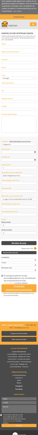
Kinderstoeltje (6, 229)
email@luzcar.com (22, 327)
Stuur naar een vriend (19, 339)
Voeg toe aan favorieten (19, 333)
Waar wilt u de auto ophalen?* (11, 172)
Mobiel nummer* (7, 98)
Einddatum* (5, 156)
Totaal (3, 262)
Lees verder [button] (17, 11)
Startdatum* (5, 149)
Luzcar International (19, 351)
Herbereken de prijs (19, 252)
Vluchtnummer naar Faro (10, 180)
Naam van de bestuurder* (10, 51)
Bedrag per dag (6, 267)
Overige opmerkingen (9, 114)
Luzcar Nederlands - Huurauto (19, 366)
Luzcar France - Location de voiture (19, 358)
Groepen (16, 141)
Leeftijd (4, 59)
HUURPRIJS (5, 257)
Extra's (3, 219)
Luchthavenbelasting (19, 375)
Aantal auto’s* (6, 164)
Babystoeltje (6, 222)
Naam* (4, 43)
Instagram (19, 386)
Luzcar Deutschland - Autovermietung (19, 361)
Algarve (19, 382)
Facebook (18, 389)
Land (3, 75)
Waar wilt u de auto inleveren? (12, 195)
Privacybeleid (9, 283)
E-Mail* (4, 106)
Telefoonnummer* (8, 82)
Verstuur (19, 425)
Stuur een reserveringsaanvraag (19, 288)
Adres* (4, 67)
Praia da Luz (19, 377)
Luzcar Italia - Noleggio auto (19, 364)
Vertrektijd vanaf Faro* (9, 211)
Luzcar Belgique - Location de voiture (19, 354)
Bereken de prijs (19, 242)
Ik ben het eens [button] (19, 17)
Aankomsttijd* (6, 188)
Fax (3, 90)
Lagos (19, 380)
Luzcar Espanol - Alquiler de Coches (19, 356)
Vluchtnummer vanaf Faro (10, 203)
